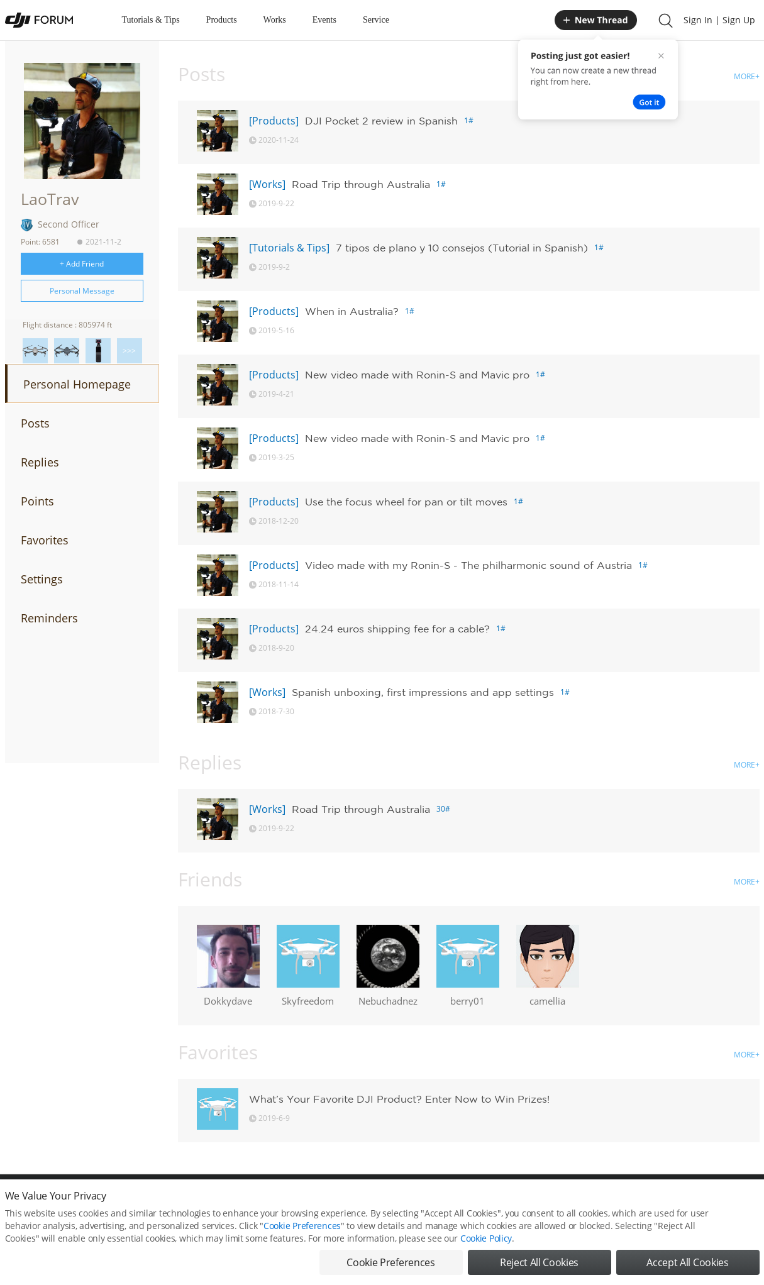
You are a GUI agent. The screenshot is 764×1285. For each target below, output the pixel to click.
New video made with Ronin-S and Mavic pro (417, 374)
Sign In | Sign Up (719, 20)
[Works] (267, 184)
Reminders (49, 618)
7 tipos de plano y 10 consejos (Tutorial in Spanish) (462, 247)
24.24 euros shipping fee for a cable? (397, 628)
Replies (40, 462)
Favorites (45, 540)
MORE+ (747, 76)
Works (274, 20)
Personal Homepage (77, 384)
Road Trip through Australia (361, 184)
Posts (35, 423)
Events (324, 20)
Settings (42, 579)
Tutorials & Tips (151, 20)
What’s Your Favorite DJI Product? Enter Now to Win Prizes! (399, 1099)
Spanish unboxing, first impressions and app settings (423, 692)
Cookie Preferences (302, 1239)
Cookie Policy (486, 1252)
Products (221, 20)
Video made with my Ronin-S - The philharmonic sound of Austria (468, 565)
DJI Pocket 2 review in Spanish (381, 120)
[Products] (274, 121)
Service (376, 20)
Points (37, 501)
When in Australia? (352, 311)
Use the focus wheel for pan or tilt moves (406, 501)
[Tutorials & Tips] (289, 248)
